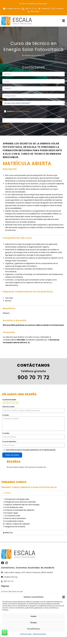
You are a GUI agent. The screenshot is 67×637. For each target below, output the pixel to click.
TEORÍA (8, 493)
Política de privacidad (39, 634)
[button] (63, 597)
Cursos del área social (12, 591)
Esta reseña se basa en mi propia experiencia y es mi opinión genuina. (31, 450)
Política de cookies (26, 634)
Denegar (33, 623)
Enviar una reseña (12, 455)
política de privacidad (21, 111)
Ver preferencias (33, 629)
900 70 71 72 (33, 377)
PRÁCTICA (9, 533)
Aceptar (33, 616)
